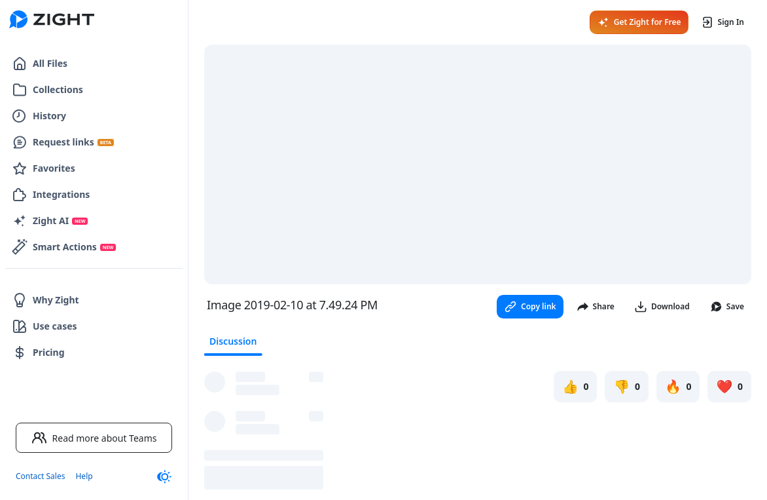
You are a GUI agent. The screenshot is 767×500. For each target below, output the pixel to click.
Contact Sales (40, 476)
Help (83, 476)
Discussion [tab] (233, 341)
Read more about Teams (94, 438)
